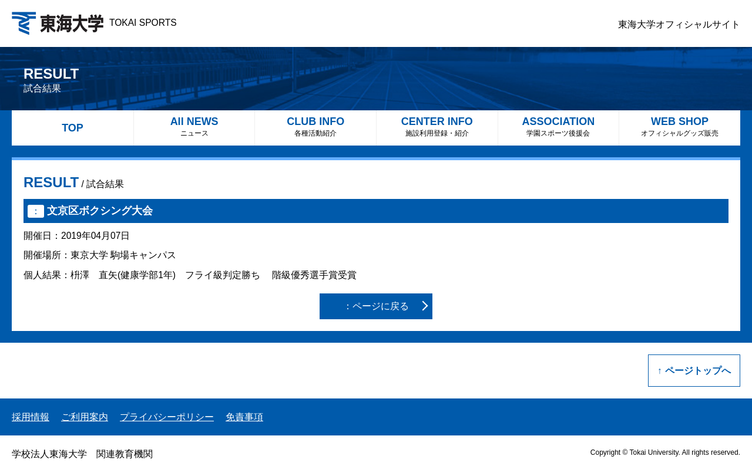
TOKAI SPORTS (94, 23)
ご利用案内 (84, 417)
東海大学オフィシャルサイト (679, 24)
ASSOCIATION (558, 126)
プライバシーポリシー (167, 417)
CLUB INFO (315, 126)
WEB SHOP (679, 126)
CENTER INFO (437, 126)
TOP (72, 128)
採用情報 (30, 417)
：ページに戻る (376, 306)
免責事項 (244, 417)
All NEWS (194, 126)
